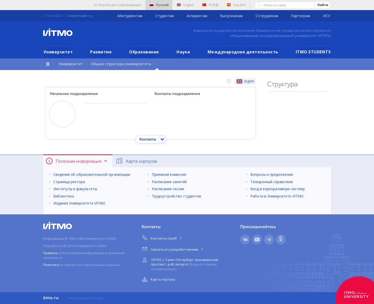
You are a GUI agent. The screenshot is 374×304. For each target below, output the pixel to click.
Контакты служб (162, 237)
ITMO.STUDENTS (313, 52)
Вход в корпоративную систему (277, 188)
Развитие (101, 52)
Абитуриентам (130, 15)
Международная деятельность (243, 52)
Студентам (165, 15)
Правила (50, 253)
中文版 (210, 5)
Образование (144, 52)
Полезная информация (77, 161)
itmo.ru (51, 298)
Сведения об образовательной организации (91, 174)
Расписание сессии (168, 188)
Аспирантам (197, 15)
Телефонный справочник (271, 181)
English (185, 5)
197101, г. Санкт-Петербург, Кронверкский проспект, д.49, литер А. (179, 263)
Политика (51, 264)
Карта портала (158, 280)
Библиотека (63, 196)
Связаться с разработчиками (173, 249)
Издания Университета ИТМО (79, 203)
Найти (322, 5)
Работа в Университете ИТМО (277, 196)
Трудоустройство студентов (176, 196)
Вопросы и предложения (271, 174)
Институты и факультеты (75, 188)
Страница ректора (69, 181)
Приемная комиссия (169, 174)
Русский (159, 5)
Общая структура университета (121, 63)
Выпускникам (232, 15)
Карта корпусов (136, 161)
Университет (58, 52)
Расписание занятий (169, 181)
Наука (183, 52)
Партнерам (301, 15)
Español (236, 5)
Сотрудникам (267, 15)
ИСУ (326, 15)
